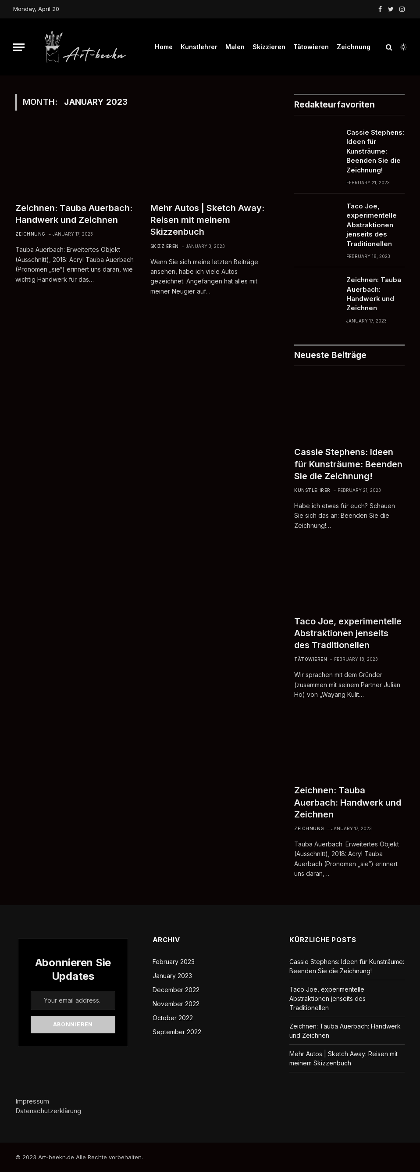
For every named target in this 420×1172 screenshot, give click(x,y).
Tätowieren (311, 46)
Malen (235, 46)
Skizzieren (269, 46)
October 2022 (173, 1017)
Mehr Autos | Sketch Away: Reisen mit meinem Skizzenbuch (207, 220)
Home (164, 46)
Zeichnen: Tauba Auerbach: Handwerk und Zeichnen (73, 214)
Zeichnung (353, 46)
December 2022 (176, 989)
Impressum (32, 1101)
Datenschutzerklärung (48, 1111)
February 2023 (174, 961)
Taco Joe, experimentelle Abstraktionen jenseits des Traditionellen (371, 225)
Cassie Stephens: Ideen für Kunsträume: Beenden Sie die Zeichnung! (375, 151)
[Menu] (19, 47)
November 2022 (176, 1003)
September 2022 (177, 1032)
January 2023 (172, 975)
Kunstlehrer (199, 46)
